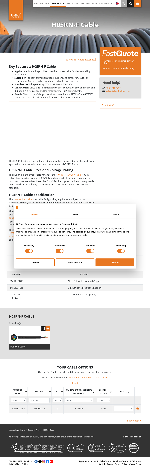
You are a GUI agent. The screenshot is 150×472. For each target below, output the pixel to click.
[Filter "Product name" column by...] (18, 401)
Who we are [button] (40, 3)
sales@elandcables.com (118, 91)
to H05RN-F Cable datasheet (80, 59)
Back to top (134, 421)
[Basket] (48, 329)
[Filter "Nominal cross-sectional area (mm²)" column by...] (79, 401)
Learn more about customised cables (88, 378)
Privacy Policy (121, 465)
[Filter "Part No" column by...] (39, 401)
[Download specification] (43, 329)
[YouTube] (51, 462)
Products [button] (56, 3)
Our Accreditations (132, 437)
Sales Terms (105, 462)
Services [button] (71, 3)
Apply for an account (88, 462)
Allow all (115, 262)
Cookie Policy (135, 465)
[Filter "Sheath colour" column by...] (103, 401)
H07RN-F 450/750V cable (68, 174)
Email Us (28, 462)
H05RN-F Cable (17, 347)
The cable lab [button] (87, 3)
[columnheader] (18, 392)
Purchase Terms (120, 462)
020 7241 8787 (113, 88)
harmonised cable (23, 199)
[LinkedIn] (36, 462)
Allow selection (75, 262)
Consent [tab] (34, 214)
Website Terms (106, 465)
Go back (108, 104)
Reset (75, 383)
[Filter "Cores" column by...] (57, 401)
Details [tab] (75, 214)
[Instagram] (43, 462)
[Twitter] (40, 462)
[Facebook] (47, 462)
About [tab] (116, 214)
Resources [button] (104, 3)
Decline (35, 262)
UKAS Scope (135, 462)
